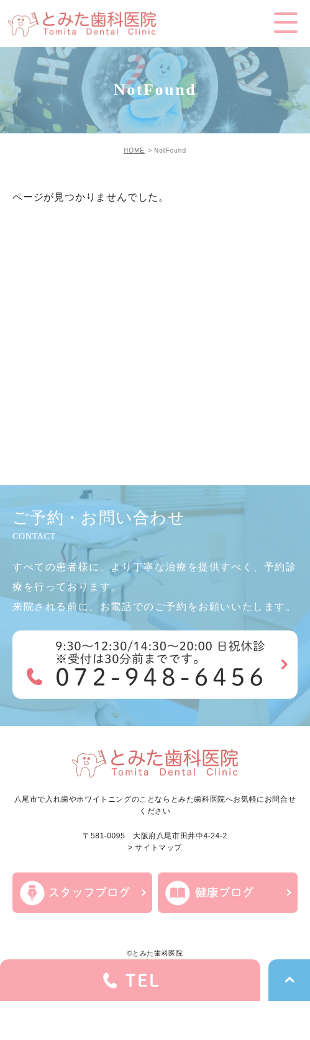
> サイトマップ (155, 847)
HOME (134, 150)
